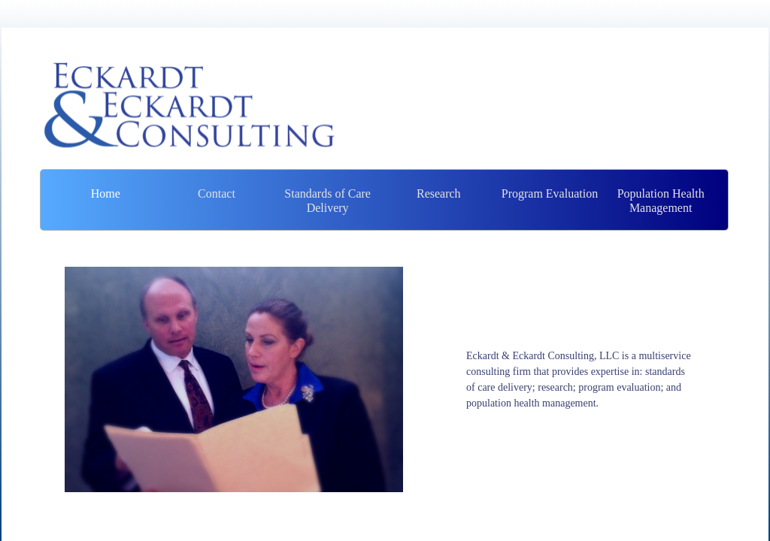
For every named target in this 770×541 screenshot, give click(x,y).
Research (439, 193)
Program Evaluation (550, 193)
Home (105, 193)
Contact (216, 193)
